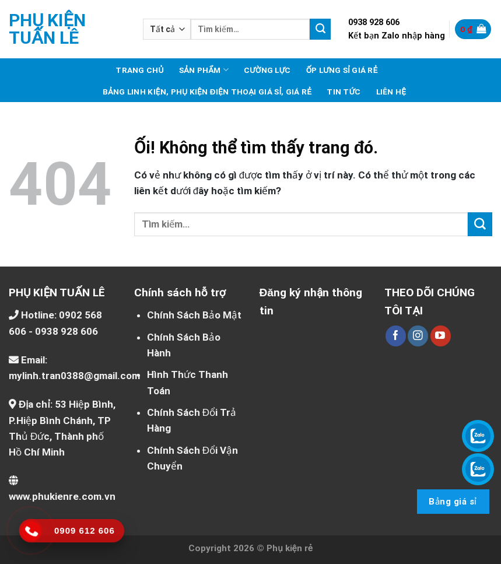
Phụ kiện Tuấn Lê (47, 29)
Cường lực (267, 70)
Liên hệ (391, 91)
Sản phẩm (204, 69)
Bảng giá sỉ (453, 501)
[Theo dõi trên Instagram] (418, 335)
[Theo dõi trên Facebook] (396, 335)
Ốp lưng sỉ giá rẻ (342, 70)
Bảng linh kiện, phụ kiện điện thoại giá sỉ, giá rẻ (207, 91)
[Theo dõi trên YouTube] (440, 335)
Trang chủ (139, 70)
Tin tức (343, 91)
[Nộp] (320, 29)
